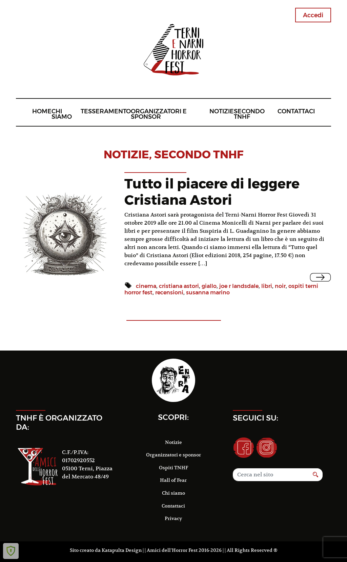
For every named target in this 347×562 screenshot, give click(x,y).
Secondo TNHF (249, 114)
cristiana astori (179, 286)
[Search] (271, 474)
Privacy (173, 518)
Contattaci (296, 111)
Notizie (221, 111)
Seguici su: (255, 418)
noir (280, 286)
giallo (209, 286)
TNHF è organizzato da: (59, 422)
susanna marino (208, 292)
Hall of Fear (173, 480)
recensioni (169, 292)
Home (42, 111)
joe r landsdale (239, 286)
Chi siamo (62, 114)
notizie (126, 154)
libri (266, 286)
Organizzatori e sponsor (159, 114)
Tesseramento (106, 111)
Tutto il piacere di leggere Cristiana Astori (212, 191)
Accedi (313, 15)
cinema (146, 286)
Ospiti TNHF (173, 468)
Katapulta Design (122, 550)
